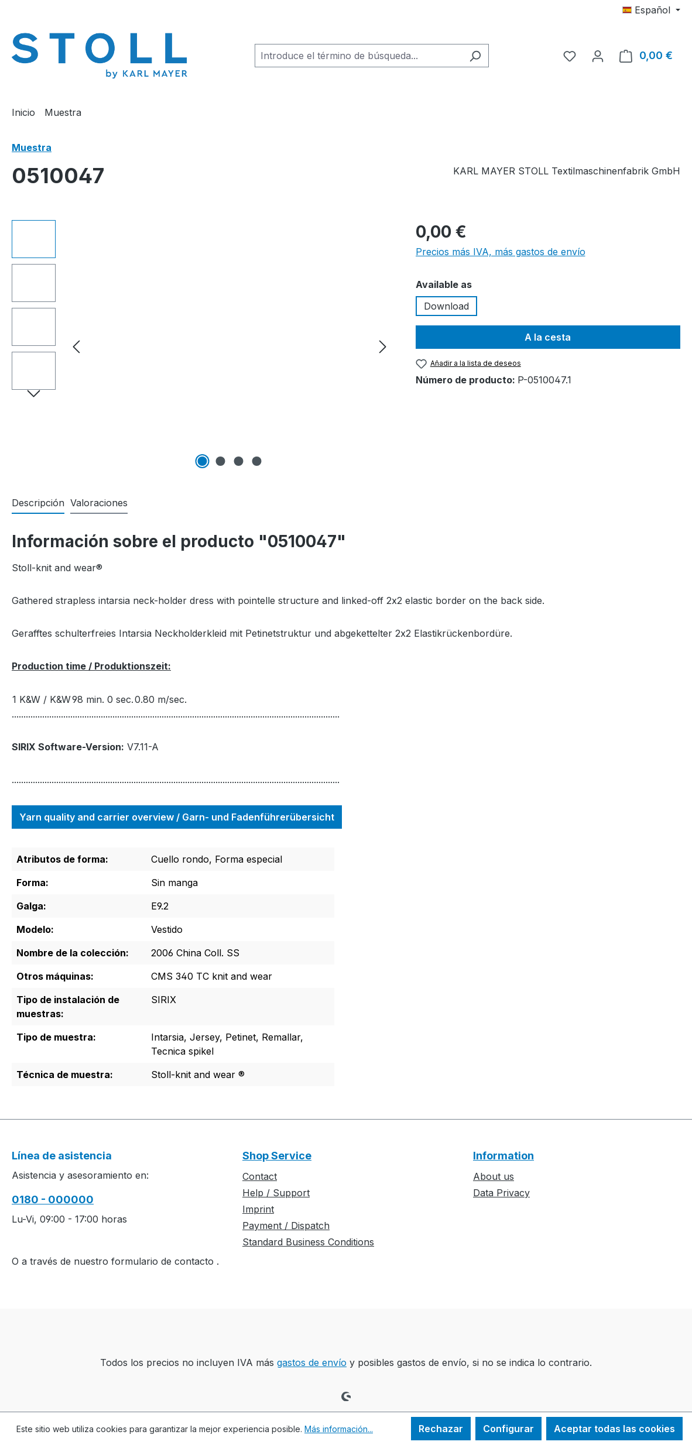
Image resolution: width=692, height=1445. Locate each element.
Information (503, 1155)
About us (493, 1176)
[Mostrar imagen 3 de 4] (238, 461)
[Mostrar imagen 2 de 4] (220, 461)
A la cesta (548, 337)
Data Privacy (501, 1193)
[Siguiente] (383, 346)
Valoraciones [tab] (99, 503)
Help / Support (276, 1193)
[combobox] (358, 55)
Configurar (508, 1428)
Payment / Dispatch (286, 1225)
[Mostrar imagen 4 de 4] (256, 461)
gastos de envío (312, 1362)
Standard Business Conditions (308, 1242)
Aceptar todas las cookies (614, 1428)
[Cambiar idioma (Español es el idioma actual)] (651, 10)
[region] (202, 346)
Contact (259, 1176)
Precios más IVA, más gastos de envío (500, 252)
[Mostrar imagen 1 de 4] (202, 461)
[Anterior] (76, 346)
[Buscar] (475, 55)
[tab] (38, 503)
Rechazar (441, 1428)
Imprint (258, 1209)
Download (446, 306)
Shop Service (276, 1155)
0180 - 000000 (53, 1199)
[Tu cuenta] (598, 55)
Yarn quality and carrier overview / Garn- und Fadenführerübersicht (176, 817)
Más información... (338, 1429)
